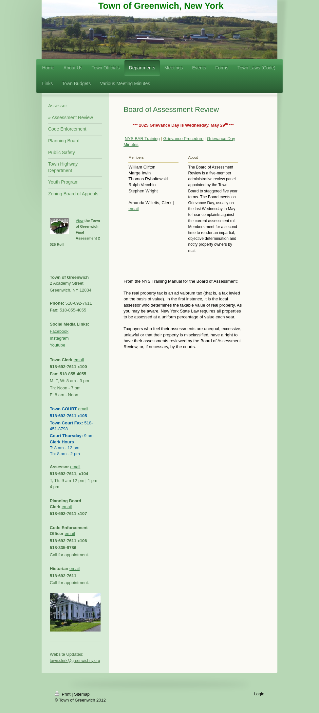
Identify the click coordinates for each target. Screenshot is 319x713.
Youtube (57, 345)
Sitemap (82, 694)
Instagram (59, 338)
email (133, 208)
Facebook (59, 331)
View (80, 221)
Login (259, 693)
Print (63, 694)
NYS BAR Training (142, 138)
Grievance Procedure (183, 138)
